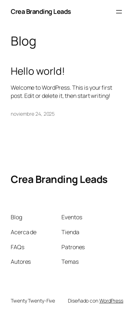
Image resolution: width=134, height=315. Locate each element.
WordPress (111, 300)
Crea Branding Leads (41, 11)
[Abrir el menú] (119, 11)
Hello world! (38, 71)
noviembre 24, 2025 (33, 113)
